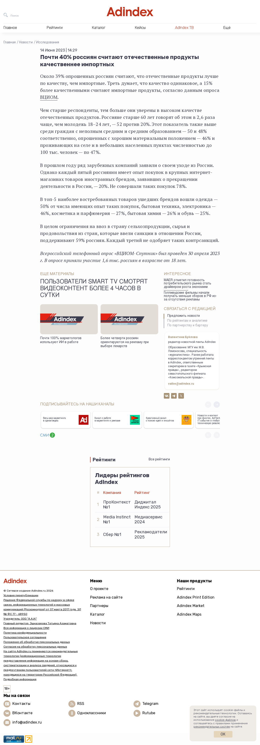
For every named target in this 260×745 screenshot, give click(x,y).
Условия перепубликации (21, 595)
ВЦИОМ (48, 97)
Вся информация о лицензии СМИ (26, 628)
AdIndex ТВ (184, 27)
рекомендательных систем (211, 726)
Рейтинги (186, 588)
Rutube (148, 713)
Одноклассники (91, 713)
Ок (223, 734)
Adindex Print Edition (195, 597)
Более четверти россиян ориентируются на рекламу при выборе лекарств (125, 342)
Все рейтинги (159, 459)
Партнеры (99, 606)
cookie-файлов (225, 719)
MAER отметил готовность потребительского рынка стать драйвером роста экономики (187, 284)
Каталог (97, 614)
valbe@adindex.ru (181, 384)
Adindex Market (190, 606)
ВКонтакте (22, 713)
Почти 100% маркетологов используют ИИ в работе (60, 340)
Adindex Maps (189, 614)
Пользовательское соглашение (25, 637)
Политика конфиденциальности (25, 632)
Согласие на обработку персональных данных (35, 646)
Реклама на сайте (106, 597)
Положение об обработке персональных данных (37, 642)
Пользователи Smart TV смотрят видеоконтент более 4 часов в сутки (94, 289)
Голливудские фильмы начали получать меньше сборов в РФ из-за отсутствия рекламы (190, 296)
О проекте (99, 588)
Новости (26, 42)
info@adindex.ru (27, 722)
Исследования (47, 42)
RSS (80, 703)
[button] (217, 404)
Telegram (150, 703)
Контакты (21, 703)
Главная (10, 42)
